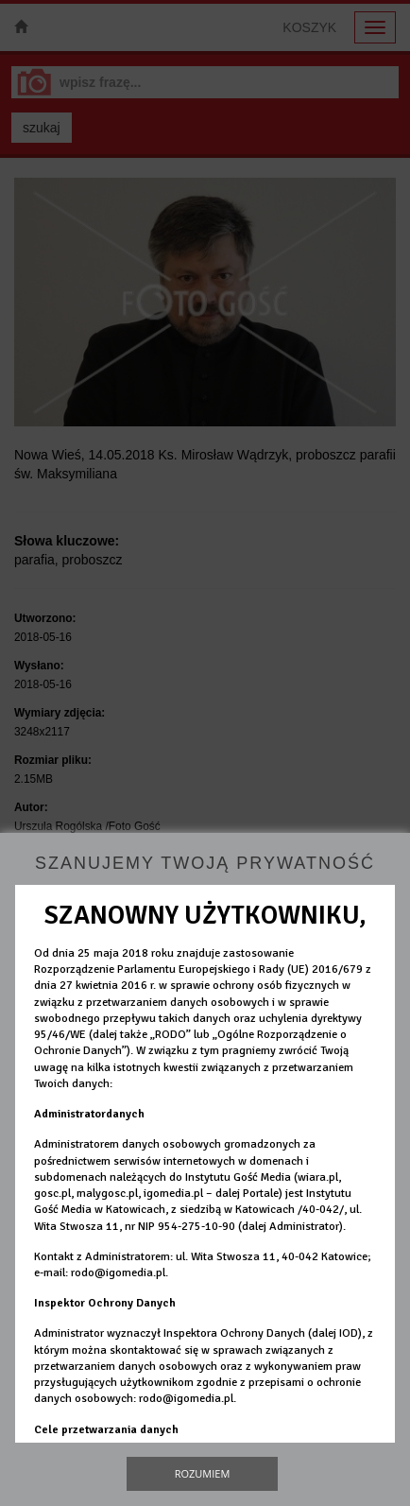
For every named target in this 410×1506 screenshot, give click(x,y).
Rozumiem (203, 1473)
